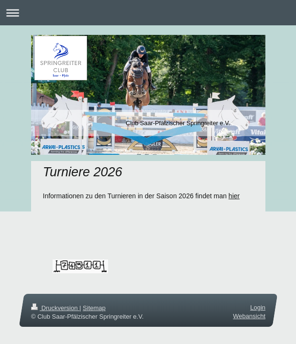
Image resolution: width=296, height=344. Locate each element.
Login (257, 307)
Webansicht (249, 316)
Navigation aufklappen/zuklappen (148, 12)
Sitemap (94, 308)
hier (234, 196)
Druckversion (55, 308)
